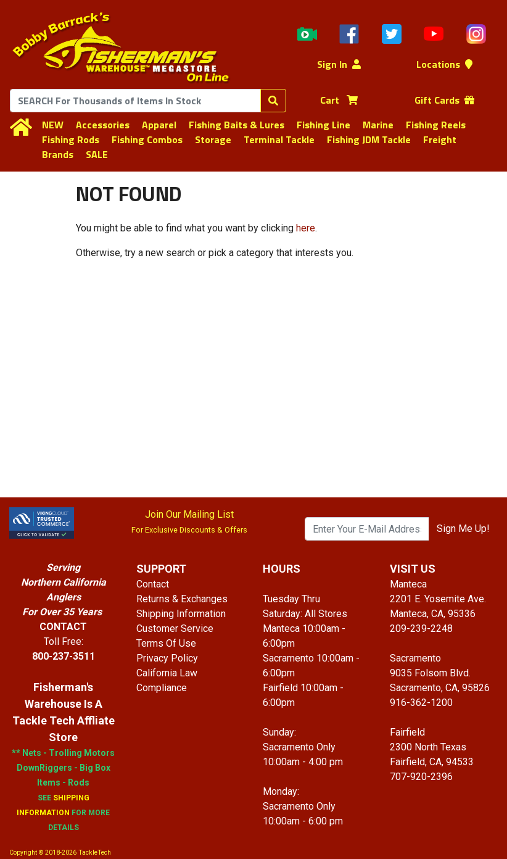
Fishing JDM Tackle (369, 139)
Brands (57, 154)
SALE (97, 154)
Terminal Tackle (279, 139)
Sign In (339, 64)
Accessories (103, 124)
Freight (439, 139)
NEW (53, 124)
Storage (213, 139)
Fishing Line (323, 124)
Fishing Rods (70, 139)
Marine (378, 124)
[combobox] (135, 100)
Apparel (159, 124)
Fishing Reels (436, 124)
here (305, 228)
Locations (444, 64)
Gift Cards (444, 100)
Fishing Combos (147, 139)
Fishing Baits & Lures (236, 124)
